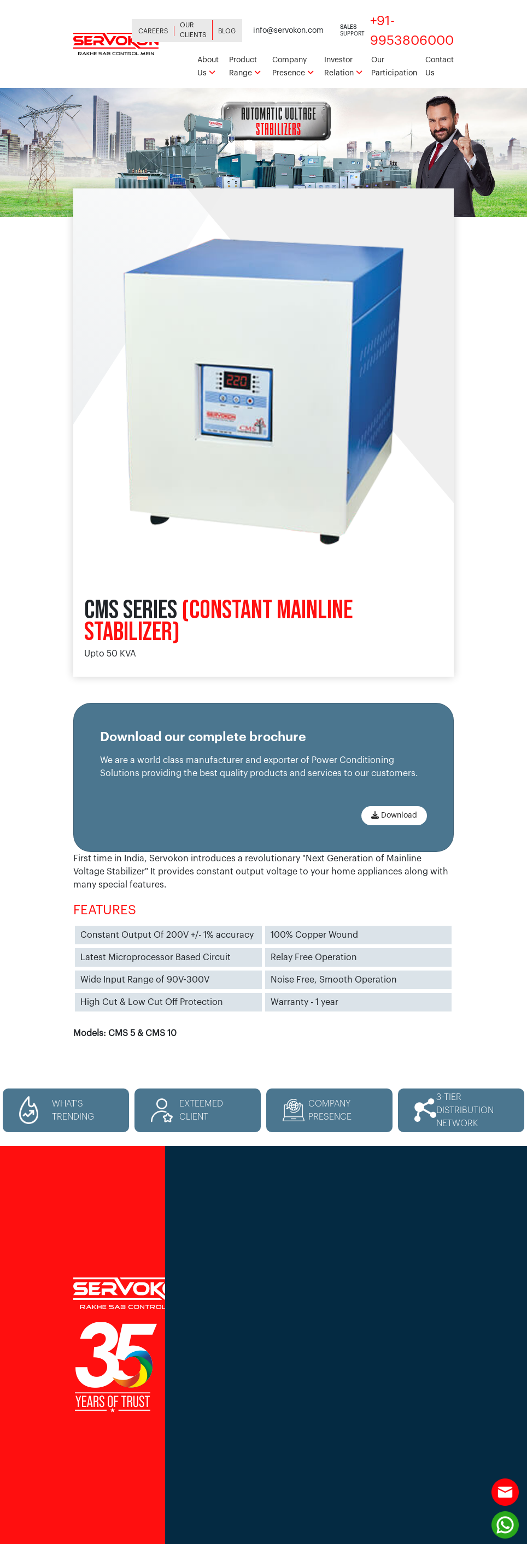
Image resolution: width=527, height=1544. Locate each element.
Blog (227, 31)
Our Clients (193, 30)
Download (394, 815)
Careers (153, 31)
